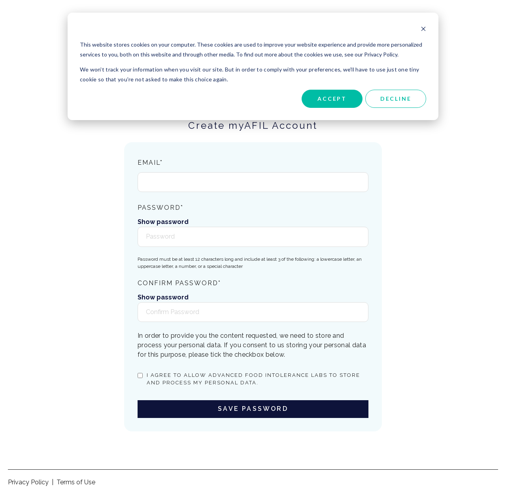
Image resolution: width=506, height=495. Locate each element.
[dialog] (253, 66)
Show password (163, 222)
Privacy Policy (28, 482)
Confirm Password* (179, 283)
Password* (160, 207)
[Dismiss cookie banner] (423, 30)
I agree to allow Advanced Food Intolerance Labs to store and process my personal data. (253, 379)
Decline (396, 98)
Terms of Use (76, 482)
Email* (150, 162)
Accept (332, 98)
